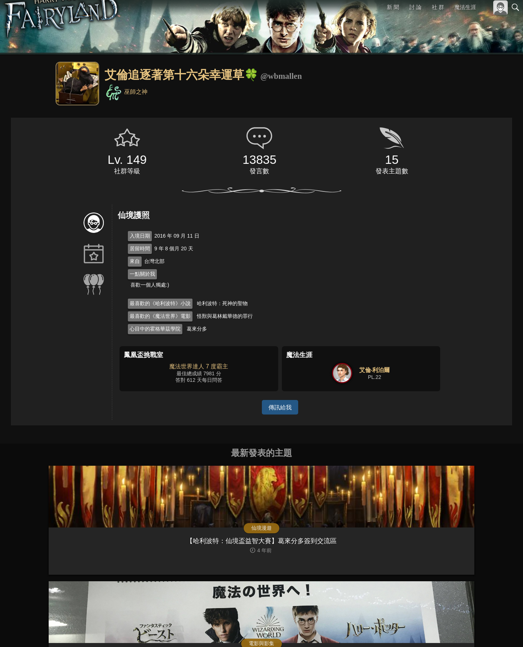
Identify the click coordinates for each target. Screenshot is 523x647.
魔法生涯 (465, 7)
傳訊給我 (280, 407)
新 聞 (393, 7)
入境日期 (140, 236)
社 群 (438, 7)
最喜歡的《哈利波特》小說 (160, 303)
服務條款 (451, 631)
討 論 (416, 7)
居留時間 (140, 248)
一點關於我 (142, 274)
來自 (135, 261)
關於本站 (428, 631)
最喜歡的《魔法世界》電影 (160, 316)
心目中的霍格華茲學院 (155, 329)
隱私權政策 (478, 631)
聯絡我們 (503, 631)
